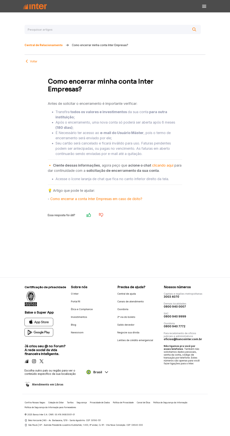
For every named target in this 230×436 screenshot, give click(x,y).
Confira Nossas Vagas (35, 402)
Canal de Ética (143, 402)
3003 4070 (171, 296)
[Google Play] (39, 332)
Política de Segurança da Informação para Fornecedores (50, 407)
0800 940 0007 (175, 306)
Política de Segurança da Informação (170, 402)
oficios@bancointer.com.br (183, 339)
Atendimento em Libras (47, 384)
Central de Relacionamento (44, 45)
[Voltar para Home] (34, 6)
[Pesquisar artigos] (113, 29)
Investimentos (79, 317)
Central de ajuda (126, 293)
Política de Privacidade (123, 402)
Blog (73, 324)
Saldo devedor (125, 324)
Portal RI (75, 301)
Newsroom (77, 332)
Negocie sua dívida (128, 332)
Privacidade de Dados (100, 402)
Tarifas (70, 402)
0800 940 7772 (174, 326)
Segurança (82, 402)
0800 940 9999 (175, 316)
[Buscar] (194, 29)
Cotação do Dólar (56, 402)
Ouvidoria (122, 309)
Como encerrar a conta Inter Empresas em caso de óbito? (96, 199)
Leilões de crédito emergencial (135, 340)
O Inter (74, 293)
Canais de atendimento (130, 301)
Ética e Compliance (82, 309)
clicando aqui (162, 165)
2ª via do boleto (126, 317)
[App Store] (39, 321)
